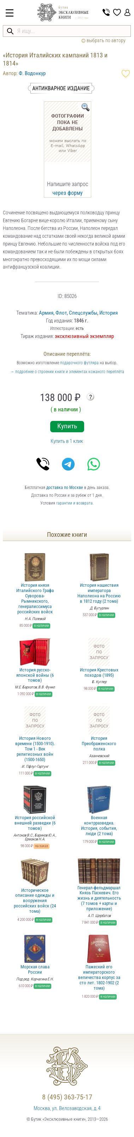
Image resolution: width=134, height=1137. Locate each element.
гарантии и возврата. (75, 503)
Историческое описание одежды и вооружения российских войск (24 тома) (35, 886)
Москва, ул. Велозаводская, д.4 (67, 1108)
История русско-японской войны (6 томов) (35, 660)
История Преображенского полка (99, 729)
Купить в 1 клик (67, 441)
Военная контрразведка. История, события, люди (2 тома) (99, 811)
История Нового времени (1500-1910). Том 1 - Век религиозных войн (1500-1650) (35, 734)
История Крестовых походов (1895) (99, 658)
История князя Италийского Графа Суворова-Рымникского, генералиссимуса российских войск (35, 583)
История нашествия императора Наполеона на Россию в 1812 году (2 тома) (99, 578)
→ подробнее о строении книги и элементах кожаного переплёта (67, 371)
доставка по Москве (64, 487)
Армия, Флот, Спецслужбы (68, 313)
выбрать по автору (103, 41)
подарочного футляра (79, 362)
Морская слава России (35, 955)
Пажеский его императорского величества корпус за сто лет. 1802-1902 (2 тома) (99, 963)
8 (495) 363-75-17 (67, 1097)
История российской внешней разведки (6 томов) (35, 808)
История (108, 313)
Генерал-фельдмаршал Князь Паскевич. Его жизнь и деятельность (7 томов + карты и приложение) (99, 885)
